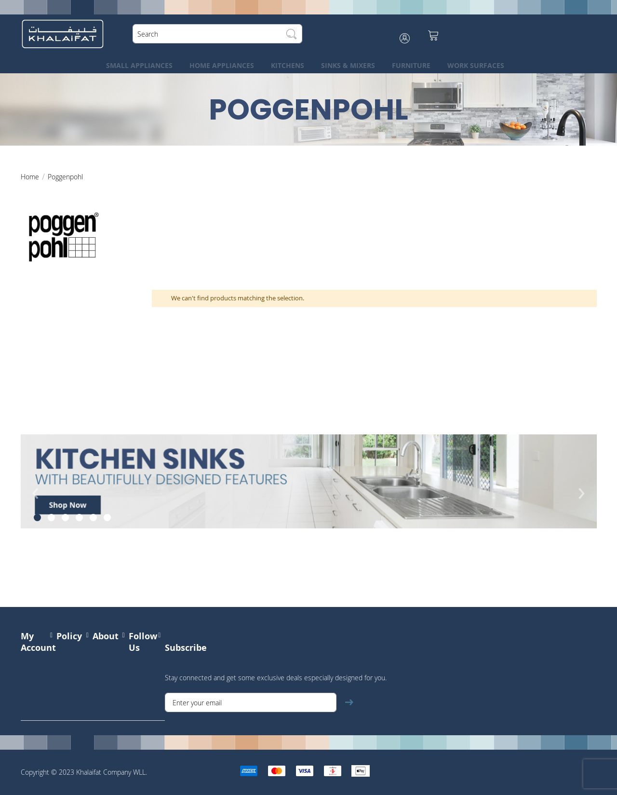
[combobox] (219, 33)
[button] (37, 518)
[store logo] (64, 33)
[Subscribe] (349, 702)
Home (31, 176)
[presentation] (35, 500)
